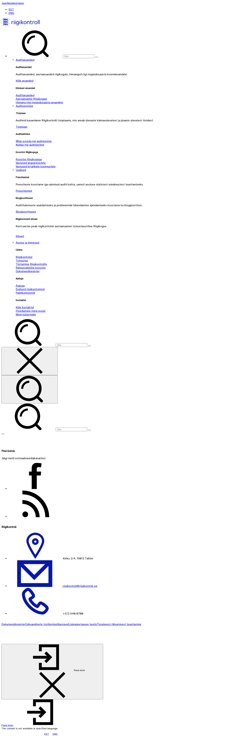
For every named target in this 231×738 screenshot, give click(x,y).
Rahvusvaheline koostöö (31, 268)
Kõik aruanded (24, 81)
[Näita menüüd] (2, 433)
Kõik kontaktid (25, 307)
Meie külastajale (26, 314)
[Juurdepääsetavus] (12, 3)
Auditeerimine (24, 106)
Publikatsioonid (25, 293)
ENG (11, 13)
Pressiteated (24, 191)
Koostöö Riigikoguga (29, 159)
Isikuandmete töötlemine (41, 624)
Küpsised (62, 624)
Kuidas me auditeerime (30, 145)
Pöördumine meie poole (30, 311)
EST (11, 9)
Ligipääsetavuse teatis (82, 624)
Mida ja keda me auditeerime (34, 141)
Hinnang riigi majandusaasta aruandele (39, 102)
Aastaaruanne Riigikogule (31, 99)
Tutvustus (22, 260)
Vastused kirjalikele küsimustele (36, 166)
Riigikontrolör (24, 257)
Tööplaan (21, 127)
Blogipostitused (26, 212)
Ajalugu (20, 286)
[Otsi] (78, 56)
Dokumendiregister (28, 271)
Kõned (20, 236)
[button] (34, 725)
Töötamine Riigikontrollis (31, 264)
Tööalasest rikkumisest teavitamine (119, 624)
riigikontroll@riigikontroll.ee (79, 586)
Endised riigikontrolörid (30, 289)
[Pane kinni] (52, 671)
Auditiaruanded (25, 60)
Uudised (21, 170)
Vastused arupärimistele (31, 163)
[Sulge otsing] (29, 361)
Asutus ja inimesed (27, 242)
